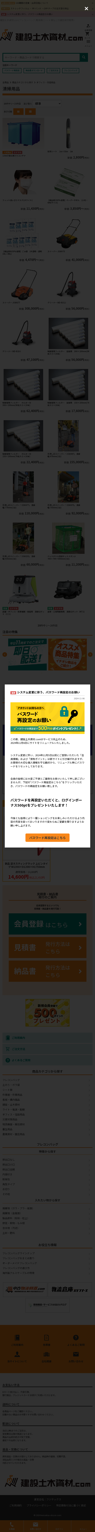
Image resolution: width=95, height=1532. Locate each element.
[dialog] (47, 765)
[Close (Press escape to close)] (86, 8)
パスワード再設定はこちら (47, 837)
